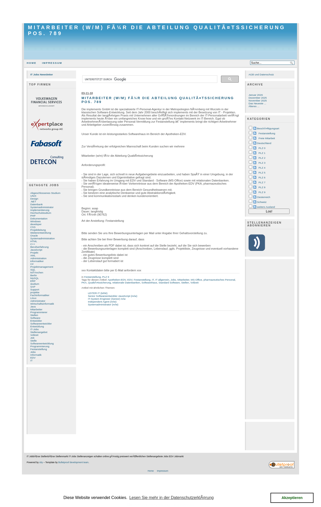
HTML (33, 241)
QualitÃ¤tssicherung (99, 282)
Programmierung (39, 346)
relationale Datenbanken (126, 282)
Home (31, 62)
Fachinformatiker (39, 295)
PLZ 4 (262, 167)
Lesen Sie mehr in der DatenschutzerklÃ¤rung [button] (171, 497)
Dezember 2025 (258, 97)
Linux (33, 298)
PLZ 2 (262, 157)
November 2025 (258, 100)
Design (34, 198)
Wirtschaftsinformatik (42, 303)
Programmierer (38, 312)
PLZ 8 (262, 187)
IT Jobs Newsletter (41, 74)
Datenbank (36, 204)
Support (34, 289)
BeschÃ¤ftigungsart (268, 128)
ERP (32, 281)
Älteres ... (254, 106)
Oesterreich (263, 197)
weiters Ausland (266, 206)
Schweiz (262, 202)
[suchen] (149, 79)
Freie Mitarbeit (267, 138)
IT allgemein (162, 279)
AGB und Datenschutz (261, 74)
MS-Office (196, 279)
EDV (32, 357)
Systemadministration (42, 238)
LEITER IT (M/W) (98, 293)
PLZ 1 (262, 153)
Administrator (37, 300)
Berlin (33, 275)
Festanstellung (38, 349)
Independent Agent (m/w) (102, 301)
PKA (84, 282)
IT (31, 360)
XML (32, 255)
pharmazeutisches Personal (219, 279)
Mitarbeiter (36, 309)
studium (34, 283)
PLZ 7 (262, 182)
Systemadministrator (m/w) (103, 304)
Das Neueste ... (257, 103)
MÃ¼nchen (36, 272)
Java (33, 306)
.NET (33, 201)
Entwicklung (37, 326)
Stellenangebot (38, 332)
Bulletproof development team (73, 462)
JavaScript (36, 249)
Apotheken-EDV (117, 279)
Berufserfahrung (39, 246)
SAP (32, 286)
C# (32, 264)
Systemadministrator (41, 207)
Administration (38, 258)
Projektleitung (38, 229)
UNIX (33, 195)
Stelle (33, 340)
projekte (34, 292)
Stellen (34, 315)
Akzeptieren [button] (292, 498)
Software (35, 317)
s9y (41, 462)
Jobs (33, 352)
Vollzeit (34, 335)
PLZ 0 (262, 148)
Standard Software (169, 282)
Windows (35, 221)
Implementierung (39, 210)
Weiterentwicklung (40, 232)
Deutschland (264, 143)
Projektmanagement (41, 266)
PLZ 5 (262, 172)
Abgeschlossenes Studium (45, 193)
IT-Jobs (34, 329)
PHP (32, 215)
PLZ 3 (262, 162)
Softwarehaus (149, 282)
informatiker (37, 261)
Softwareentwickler (41, 323)
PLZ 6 (262, 177)
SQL (32, 269)
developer (36, 224)
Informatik (36, 354)
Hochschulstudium (40, 212)
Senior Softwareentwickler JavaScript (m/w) (112, 296)
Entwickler (36, 320)
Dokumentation (38, 218)
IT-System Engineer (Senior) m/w (107, 298)
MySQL (34, 278)
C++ (32, 244)
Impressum (52, 62)
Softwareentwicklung (42, 343)
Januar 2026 (256, 94)
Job (32, 337)
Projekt (34, 252)
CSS (32, 227)
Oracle (34, 235)
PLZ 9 (105, 276)
